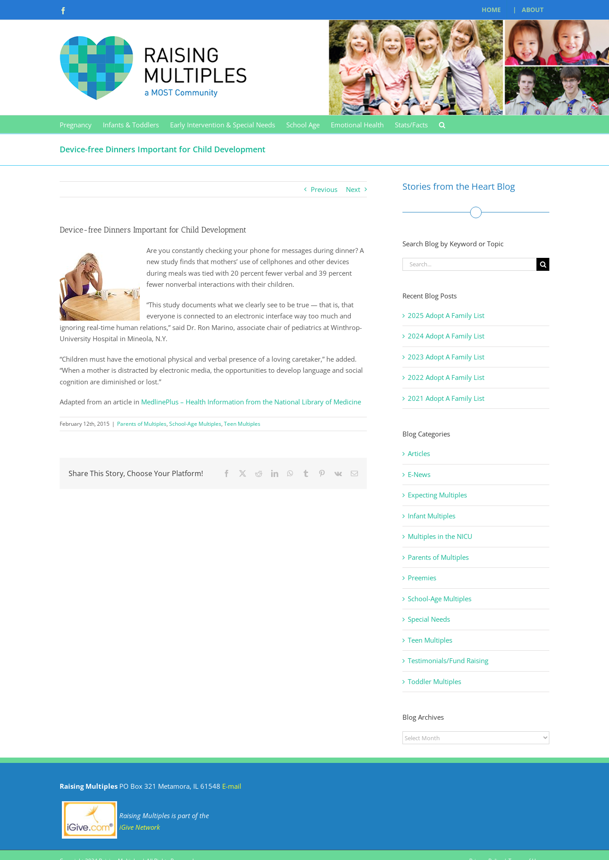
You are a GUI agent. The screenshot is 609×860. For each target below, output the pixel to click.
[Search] (542, 264)
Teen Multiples (242, 424)
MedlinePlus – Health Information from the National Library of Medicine (251, 401)
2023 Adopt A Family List (446, 356)
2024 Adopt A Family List (446, 335)
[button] (442, 124)
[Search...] (469, 264)
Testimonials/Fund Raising (448, 660)
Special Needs (429, 619)
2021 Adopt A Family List (446, 398)
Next (353, 189)
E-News (419, 474)
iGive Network (139, 827)
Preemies (422, 577)
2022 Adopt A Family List (446, 377)
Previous (324, 189)
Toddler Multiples (434, 681)
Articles (419, 453)
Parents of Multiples (141, 424)
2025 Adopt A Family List (446, 315)
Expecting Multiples (437, 494)
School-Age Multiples (195, 424)
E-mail (231, 786)
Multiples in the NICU (440, 536)
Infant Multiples (431, 515)
